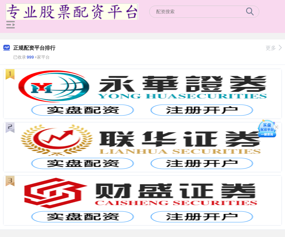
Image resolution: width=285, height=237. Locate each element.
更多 (274, 48)
